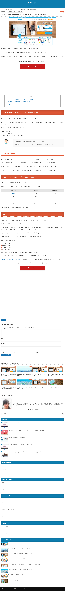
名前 (2, 338)
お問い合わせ (4, 588)
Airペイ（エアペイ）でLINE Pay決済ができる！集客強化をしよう (18, 544)
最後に (9, 104)
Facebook (44, 409)
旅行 (2, 516)
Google (3, 482)
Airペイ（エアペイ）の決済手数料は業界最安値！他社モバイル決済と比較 (20, 566)
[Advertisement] (32, 83)
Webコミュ (32, 3)
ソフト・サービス (29, 5)
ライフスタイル (37, 5)
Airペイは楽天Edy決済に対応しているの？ (13, 581)
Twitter (38, 409)
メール (3, 343)
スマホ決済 (4, 530)
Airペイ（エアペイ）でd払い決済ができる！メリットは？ (17, 555)
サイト (2, 348)
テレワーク (4, 486)
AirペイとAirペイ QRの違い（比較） (12, 576)
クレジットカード (5, 526)
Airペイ (13, 193)
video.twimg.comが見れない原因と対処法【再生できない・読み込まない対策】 (25, 452)
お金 (43, 5)
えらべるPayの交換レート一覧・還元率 (16, 437)
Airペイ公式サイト (32, 66)
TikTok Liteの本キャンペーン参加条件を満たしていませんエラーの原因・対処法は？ (26, 430)
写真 (2, 502)
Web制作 (23, 5)
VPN (3, 489)
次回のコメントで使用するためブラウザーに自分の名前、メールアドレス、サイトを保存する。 (21, 352)
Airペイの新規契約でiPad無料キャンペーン (12, 259)
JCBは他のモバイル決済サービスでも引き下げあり (19, 101)
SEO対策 (4, 465)
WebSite (32, 409)
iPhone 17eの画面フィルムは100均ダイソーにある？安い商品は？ (22, 444)
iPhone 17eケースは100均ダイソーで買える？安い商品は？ (21, 422)
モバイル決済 (4, 533)
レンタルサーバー (5, 472)
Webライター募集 (12, 588)
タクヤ (14, 400)
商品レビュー (4, 513)
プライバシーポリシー (22, 588)
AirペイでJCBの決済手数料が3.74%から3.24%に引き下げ (20, 99)
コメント (3, 328)
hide (34, 96)
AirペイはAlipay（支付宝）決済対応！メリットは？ (15, 550)
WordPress (4, 469)
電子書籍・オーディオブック (8, 509)
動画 (2, 499)
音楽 (2, 506)
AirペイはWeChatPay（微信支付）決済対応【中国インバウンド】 (18, 571)
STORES (14, 200)
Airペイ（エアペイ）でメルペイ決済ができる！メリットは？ (17, 560)
